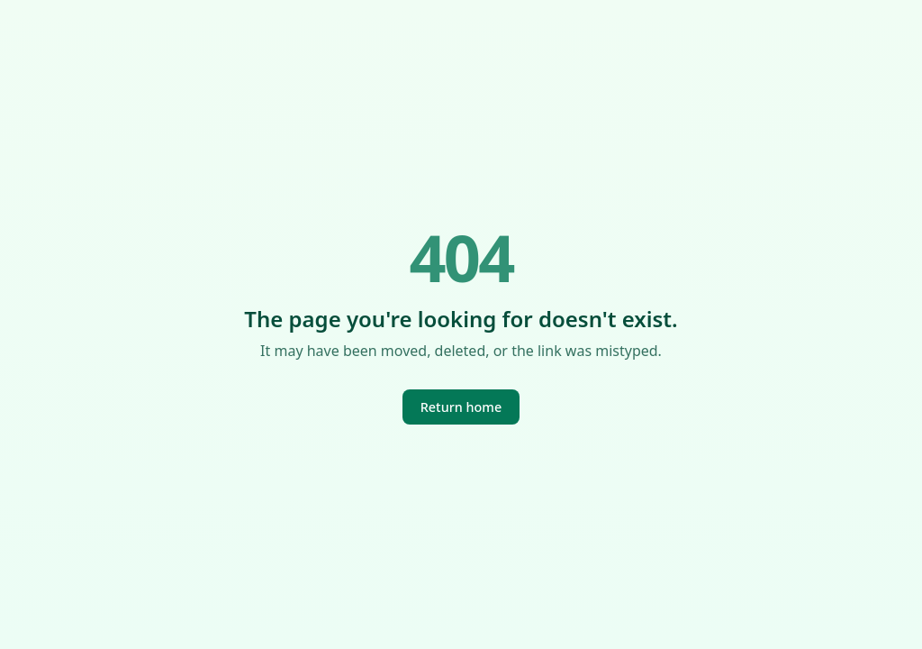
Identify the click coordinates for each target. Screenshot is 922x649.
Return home (461, 407)
